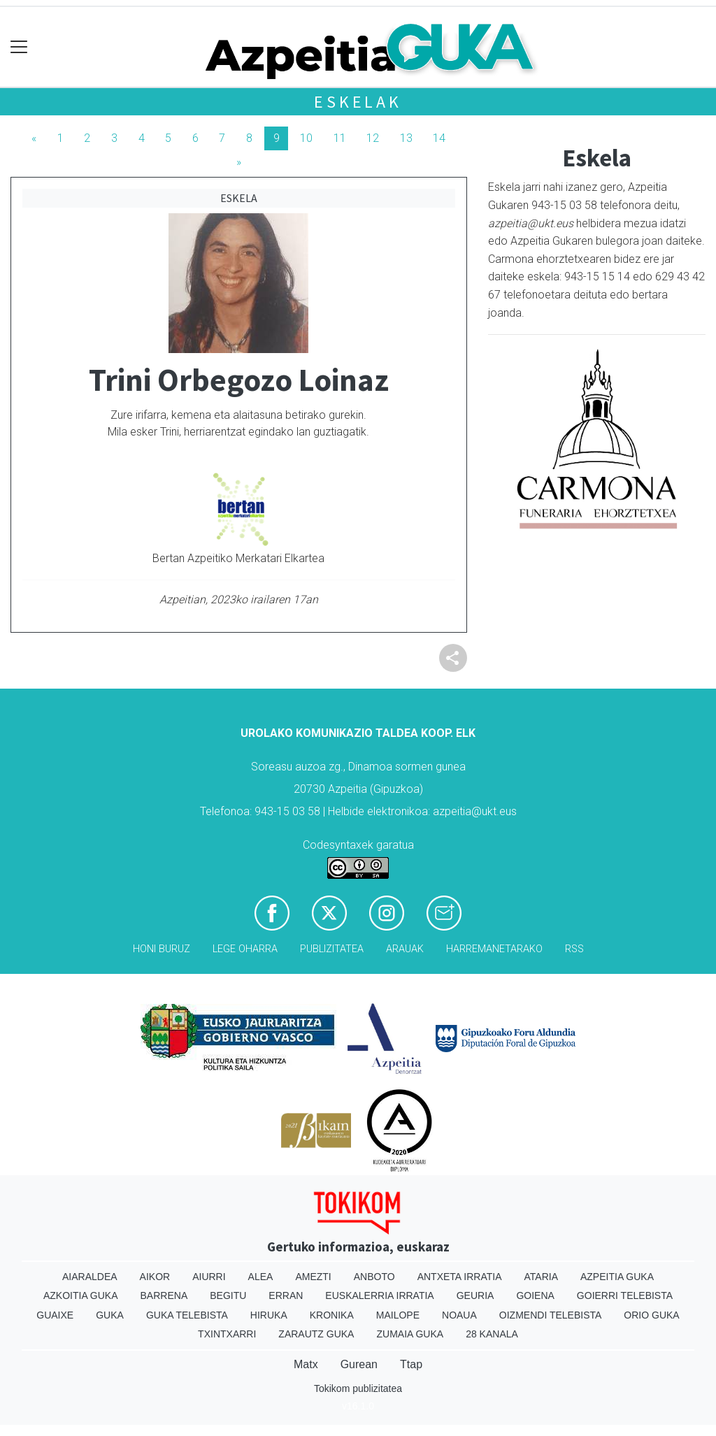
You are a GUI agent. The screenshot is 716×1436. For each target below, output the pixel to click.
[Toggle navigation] (19, 47)
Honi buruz (161, 949)
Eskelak (358, 102)
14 (439, 138)
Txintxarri (227, 1334)
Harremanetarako (494, 949)
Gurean (359, 1364)
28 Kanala (492, 1334)
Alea (260, 1276)
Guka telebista (187, 1315)
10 (306, 138)
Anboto (374, 1276)
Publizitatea (332, 949)
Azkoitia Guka (80, 1295)
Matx (306, 1364)
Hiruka (268, 1315)
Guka (110, 1315)
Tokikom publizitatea (358, 1388)
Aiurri (208, 1276)
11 (340, 138)
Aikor (155, 1276)
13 (406, 138)
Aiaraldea (89, 1276)
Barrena (164, 1295)
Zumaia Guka (409, 1334)
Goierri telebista (625, 1295)
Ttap (411, 1364)
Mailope (398, 1315)
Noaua (459, 1315)
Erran (285, 1295)
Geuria (475, 1295)
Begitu (228, 1295)
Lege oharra (245, 949)
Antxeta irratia (459, 1276)
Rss (574, 949)
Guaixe (54, 1315)
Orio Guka (651, 1315)
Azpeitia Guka (617, 1276)
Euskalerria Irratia (379, 1295)
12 (372, 138)
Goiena (535, 1295)
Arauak (405, 949)
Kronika (332, 1315)
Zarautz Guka (316, 1334)
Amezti (313, 1276)
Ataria (541, 1276)
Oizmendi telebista (550, 1315)
